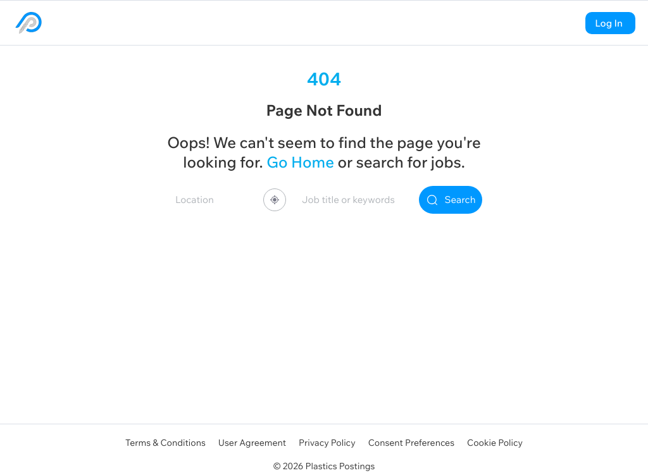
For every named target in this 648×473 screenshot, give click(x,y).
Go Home (300, 162)
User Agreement (252, 442)
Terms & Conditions (165, 442)
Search (451, 200)
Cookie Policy (495, 442)
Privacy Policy (327, 442)
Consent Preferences (411, 442)
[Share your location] (274, 199)
